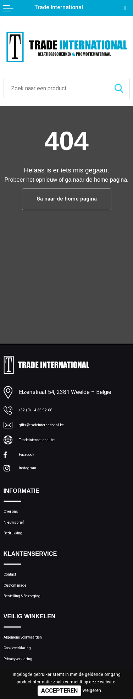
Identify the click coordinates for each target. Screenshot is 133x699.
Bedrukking (16, 546)
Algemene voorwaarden (31, 661)
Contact (13, 590)
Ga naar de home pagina (66, 199)
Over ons (14, 519)
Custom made (20, 604)
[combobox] (56, 88)
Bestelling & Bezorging (30, 617)
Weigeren (91, 690)
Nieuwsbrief (18, 532)
